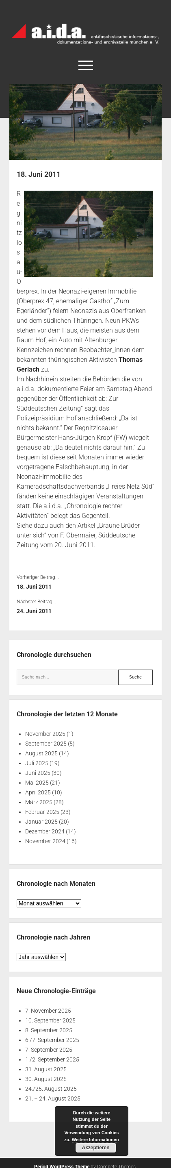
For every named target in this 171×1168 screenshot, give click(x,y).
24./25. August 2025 (51, 1088)
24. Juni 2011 (34, 611)
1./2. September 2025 (52, 1059)
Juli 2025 (36, 763)
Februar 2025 (42, 812)
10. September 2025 (50, 1020)
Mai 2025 (37, 782)
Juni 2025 (37, 773)
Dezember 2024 (45, 831)
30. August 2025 (46, 1079)
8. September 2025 (48, 1030)
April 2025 (38, 792)
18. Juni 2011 (34, 586)
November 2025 (45, 734)
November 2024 (45, 841)
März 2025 (38, 802)
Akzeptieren (95, 1148)
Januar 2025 (41, 821)
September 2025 (46, 743)
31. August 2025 (46, 1069)
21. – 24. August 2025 (52, 1098)
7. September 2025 (48, 1049)
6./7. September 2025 (52, 1040)
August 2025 (41, 753)
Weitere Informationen (95, 1139)
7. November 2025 (48, 1010)
